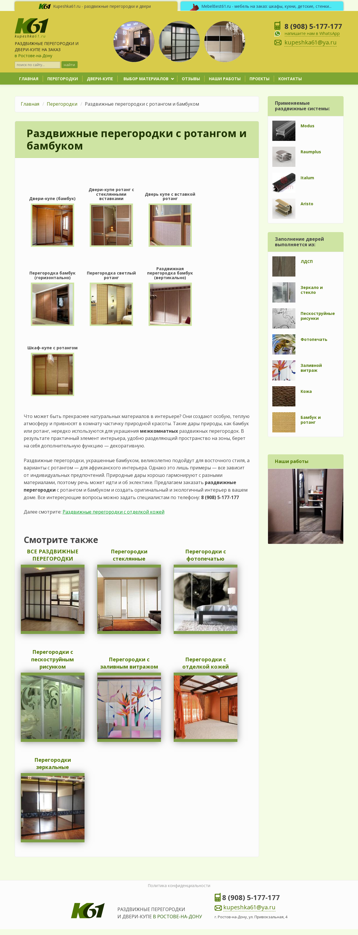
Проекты (259, 78)
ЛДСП (307, 261)
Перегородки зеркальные (52, 763)
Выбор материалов (145, 78)
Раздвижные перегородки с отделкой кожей (113, 512)
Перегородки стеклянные (129, 555)
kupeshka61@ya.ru (249, 907)
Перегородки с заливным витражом (129, 663)
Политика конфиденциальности (179, 885)
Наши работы (225, 78)
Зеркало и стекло (312, 290)
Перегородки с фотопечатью (205, 555)
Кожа (306, 391)
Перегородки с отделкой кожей (205, 663)
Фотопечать (314, 339)
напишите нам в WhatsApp (312, 33)
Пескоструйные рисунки (318, 316)
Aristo (307, 203)
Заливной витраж (311, 368)
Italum (307, 177)
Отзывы (191, 78)
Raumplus (311, 151)
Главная (28, 78)
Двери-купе (100, 78)
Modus (307, 125)
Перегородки (62, 78)
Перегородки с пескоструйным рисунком (52, 659)
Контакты (290, 78)
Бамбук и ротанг (311, 420)
